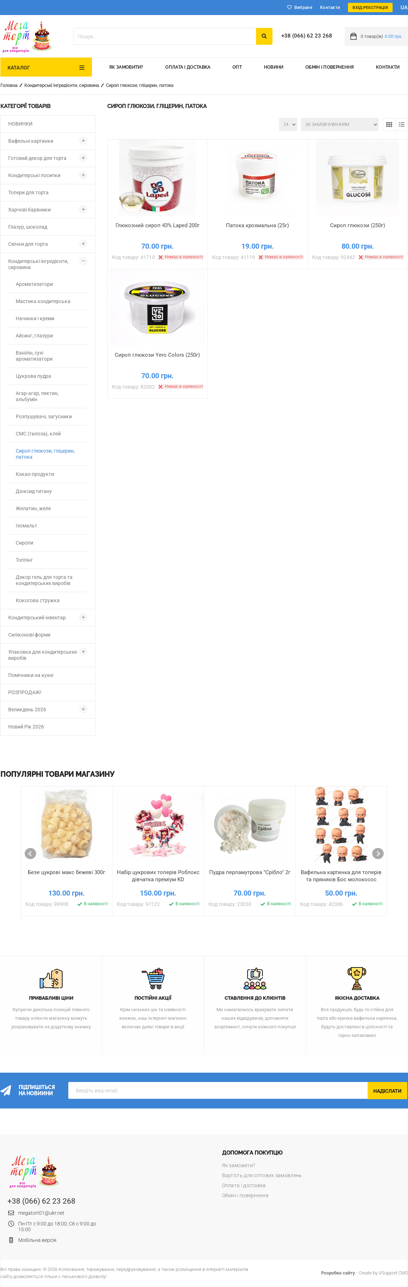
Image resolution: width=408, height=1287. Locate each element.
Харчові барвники (29, 210)
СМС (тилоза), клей (38, 434)
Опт (237, 67)
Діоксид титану (34, 491)
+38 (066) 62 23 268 (306, 36)
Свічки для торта (28, 244)
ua (404, 7)
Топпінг (24, 560)
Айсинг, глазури (34, 335)
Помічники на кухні (30, 675)
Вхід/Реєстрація (370, 7)
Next (378, 853)
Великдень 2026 (27, 709)
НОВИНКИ (20, 124)
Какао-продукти (35, 474)
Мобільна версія (37, 1240)
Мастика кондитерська (43, 301)
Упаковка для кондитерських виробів (42, 655)
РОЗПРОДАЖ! (24, 692)
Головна (9, 85)
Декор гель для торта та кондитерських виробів (44, 580)
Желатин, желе (33, 508)
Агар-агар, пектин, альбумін (37, 396)
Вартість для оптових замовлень (262, 1175)
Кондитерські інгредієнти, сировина (61, 85)
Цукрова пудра (33, 376)
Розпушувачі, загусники (44, 416)
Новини (274, 67)
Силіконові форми (29, 635)
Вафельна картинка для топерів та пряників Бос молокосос (341, 876)
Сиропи (24, 543)
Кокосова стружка (38, 600)
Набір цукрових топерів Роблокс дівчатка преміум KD (158, 876)
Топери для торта (28, 192)
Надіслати (387, 1091)
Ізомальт (26, 525)
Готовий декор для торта (37, 158)
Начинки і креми (35, 318)
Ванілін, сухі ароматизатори (34, 356)
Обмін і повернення (329, 67)
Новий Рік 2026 (26, 727)
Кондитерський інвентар (37, 617)
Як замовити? (126, 67)
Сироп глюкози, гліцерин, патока (139, 85)
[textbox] (165, 36)
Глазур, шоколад (27, 227)
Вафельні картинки (30, 141)
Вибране (303, 7)
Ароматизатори (34, 284)
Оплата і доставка (187, 67)
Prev (30, 853)
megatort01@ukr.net (41, 1213)
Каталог (19, 67)
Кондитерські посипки (34, 175)
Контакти (330, 7)
